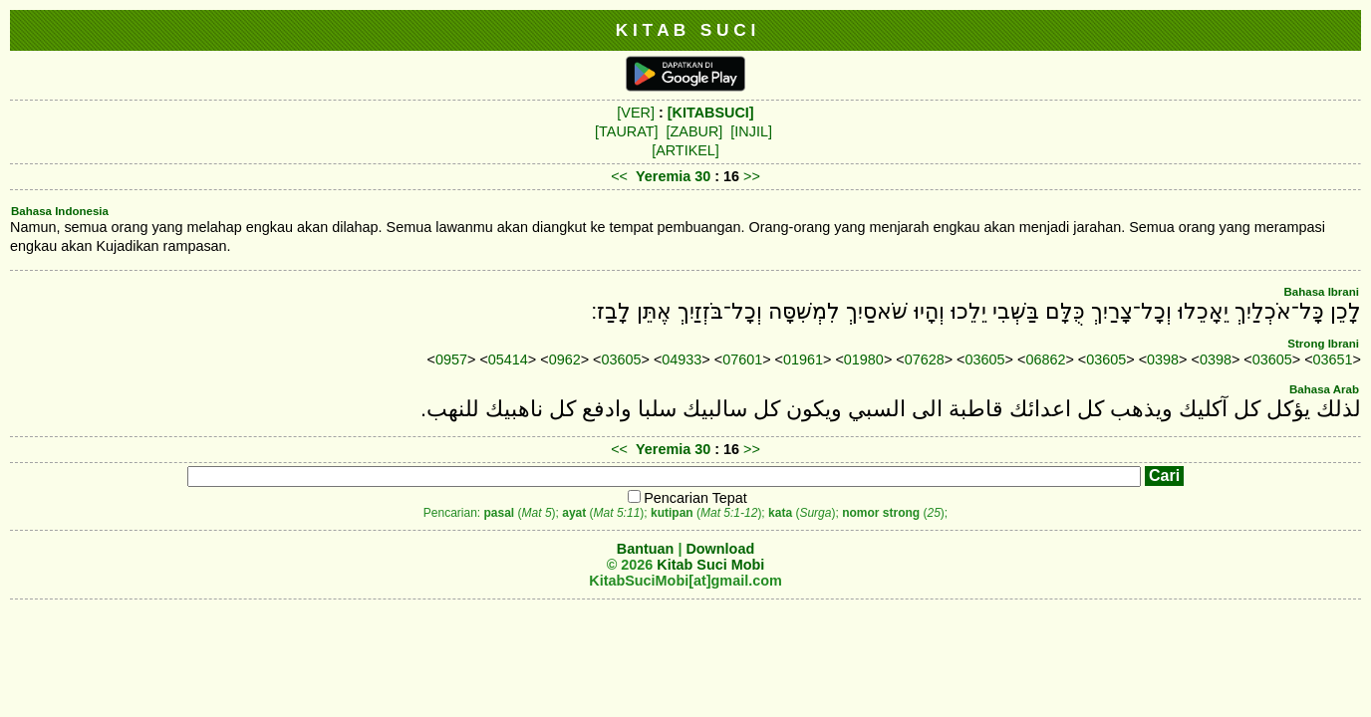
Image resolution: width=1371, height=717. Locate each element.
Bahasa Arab (1324, 389)
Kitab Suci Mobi (710, 565)
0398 (1163, 359)
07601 (742, 359)
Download (720, 549)
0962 (565, 359)
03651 (1333, 359)
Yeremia (663, 176)
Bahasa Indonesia (60, 211)
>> (751, 176)
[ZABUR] (695, 131)
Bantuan (646, 549)
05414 (508, 359)
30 (704, 176)
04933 (681, 359)
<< (619, 176)
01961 (803, 359)
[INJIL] (751, 131)
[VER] (636, 112)
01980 (864, 359)
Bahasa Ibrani (1321, 292)
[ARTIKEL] (685, 150)
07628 (925, 359)
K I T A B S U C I (686, 30)
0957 (451, 359)
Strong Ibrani (1323, 344)
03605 (621, 359)
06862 (1045, 359)
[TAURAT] (626, 131)
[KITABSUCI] (711, 112)
